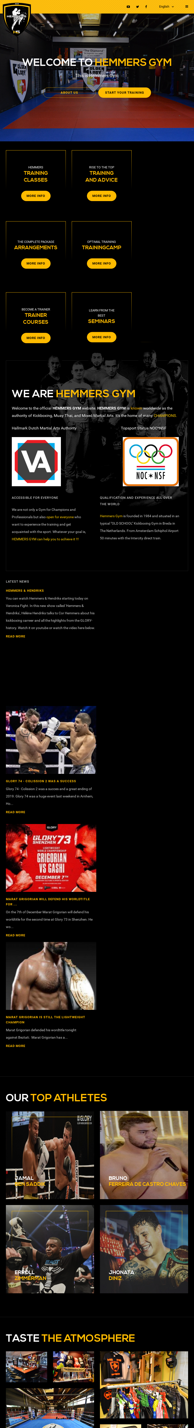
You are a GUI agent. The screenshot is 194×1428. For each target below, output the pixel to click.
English (164, 6)
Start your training (123, 92)
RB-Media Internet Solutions (24, 1417)
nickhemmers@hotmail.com (32, 1217)
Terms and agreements (107, 1409)
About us (71, 92)
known (136, 337)
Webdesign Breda (58, 1417)
